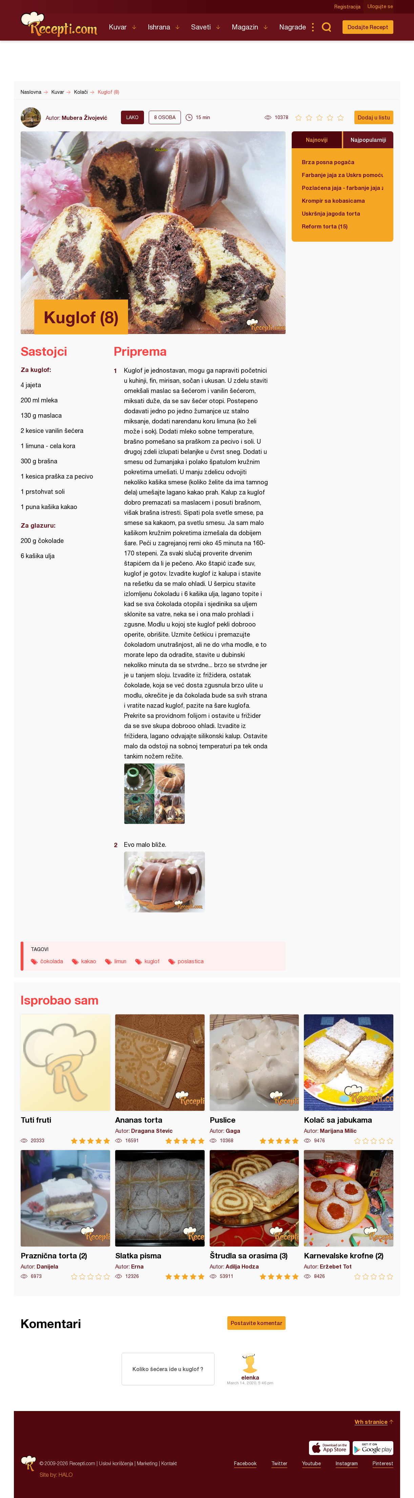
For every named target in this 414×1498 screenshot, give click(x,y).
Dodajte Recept (368, 27)
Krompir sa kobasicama (333, 200)
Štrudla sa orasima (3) (254, 1215)
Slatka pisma (160, 1215)
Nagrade (292, 27)
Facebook (245, 1463)
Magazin (245, 27)
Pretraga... (326, 27)
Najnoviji (317, 139)
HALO (66, 1475)
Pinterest (383, 1463)
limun (120, 961)
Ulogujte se (380, 6)
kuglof (152, 961)
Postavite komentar (256, 1323)
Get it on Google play (373, 1448)
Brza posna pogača (328, 162)
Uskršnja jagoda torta (331, 213)
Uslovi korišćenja (116, 1463)
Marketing (147, 1463)
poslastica (191, 961)
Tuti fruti (65, 1079)
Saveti (201, 27)
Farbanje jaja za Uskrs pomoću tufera (342, 175)
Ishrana (159, 27)
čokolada (51, 961)
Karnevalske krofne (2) (348, 1215)
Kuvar (118, 27)
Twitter (279, 1463)
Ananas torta (160, 1079)
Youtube (311, 1463)
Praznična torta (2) (65, 1215)
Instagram (347, 1463)
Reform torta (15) (325, 226)
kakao (88, 961)
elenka (250, 1377)
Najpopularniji (368, 139)
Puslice (254, 1079)
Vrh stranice (371, 1421)
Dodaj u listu (374, 117)
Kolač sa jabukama (348, 1079)
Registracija (348, 6)
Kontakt (169, 1463)
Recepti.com (60, 24)
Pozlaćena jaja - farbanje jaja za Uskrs (342, 187)
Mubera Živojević (84, 117)
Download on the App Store (329, 1448)
